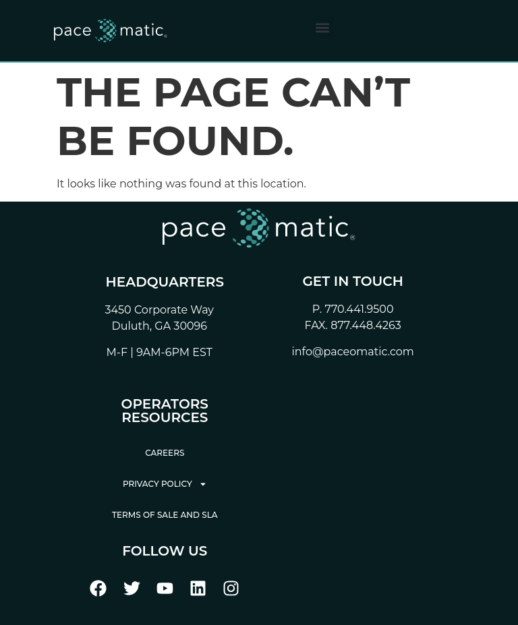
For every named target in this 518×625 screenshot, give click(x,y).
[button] (323, 27)
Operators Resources (164, 410)
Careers (164, 453)
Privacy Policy (165, 484)
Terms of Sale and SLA (165, 515)
